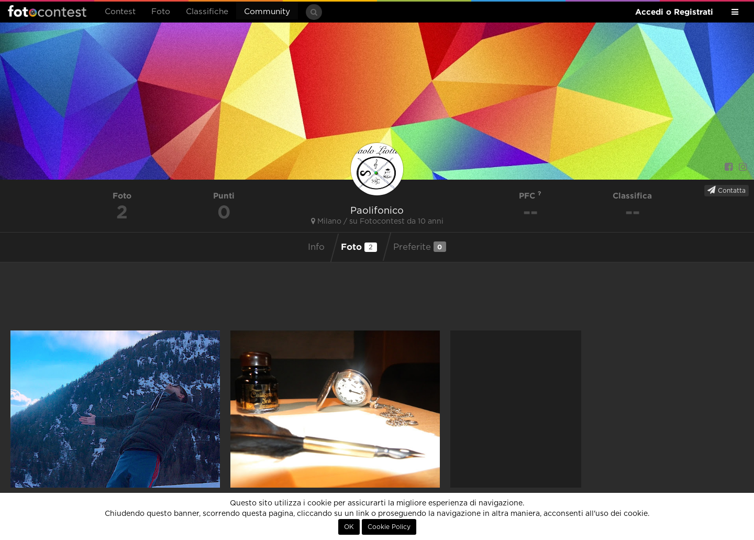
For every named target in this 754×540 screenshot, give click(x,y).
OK (349, 527)
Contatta (726, 190)
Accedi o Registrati (674, 11)
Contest (120, 12)
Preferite (419, 246)
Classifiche (207, 12)
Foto (160, 12)
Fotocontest (47, 11)
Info (316, 247)
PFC (530, 195)
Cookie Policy (389, 527)
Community (267, 12)
